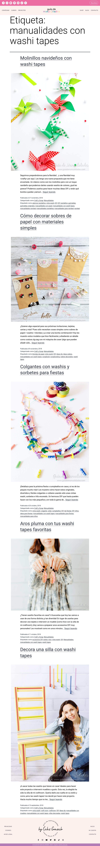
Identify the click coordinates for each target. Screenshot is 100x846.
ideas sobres (67, 354)
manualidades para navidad (64, 208)
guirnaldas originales (27, 205)
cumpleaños (56, 511)
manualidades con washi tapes (64, 205)
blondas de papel (38, 354)
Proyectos (22, 10)
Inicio (92, 826)
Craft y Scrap (38, 200)
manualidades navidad (28, 208)
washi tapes (46, 642)
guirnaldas (72, 203)
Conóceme (5, 10)
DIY (56, 203)
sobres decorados (67, 356)
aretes (45, 639)
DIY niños (75, 511)
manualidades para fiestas (64, 513)
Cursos (13, 10)
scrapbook (46, 356)
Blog (87, 10)
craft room (44, 810)
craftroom (52, 810)
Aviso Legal (8, 834)
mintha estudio (62, 844)
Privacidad (8, 826)
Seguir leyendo (49, 192)
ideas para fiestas (26, 513)
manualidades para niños (29, 516)
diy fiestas (67, 511)
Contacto (94, 10)
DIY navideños (63, 203)
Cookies (8, 830)
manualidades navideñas (45, 208)
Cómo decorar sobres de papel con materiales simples (45, 221)
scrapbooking (55, 356)
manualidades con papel (43, 205)
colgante (44, 511)
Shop (81, 10)
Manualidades (49, 200)
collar (49, 511)
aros (49, 639)
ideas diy (59, 354)
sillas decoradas (54, 813)
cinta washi (50, 203)
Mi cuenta (92, 830)
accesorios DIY (37, 639)
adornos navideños (39, 203)
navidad (77, 208)
